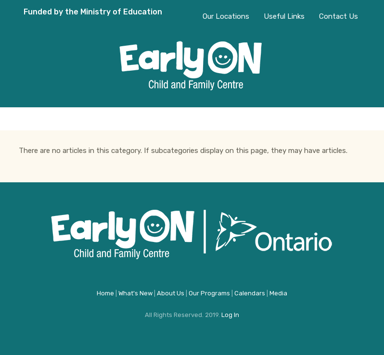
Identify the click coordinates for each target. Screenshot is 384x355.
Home (105, 293)
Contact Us (338, 16)
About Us (170, 293)
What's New (135, 293)
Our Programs (209, 293)
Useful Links (284, 16)
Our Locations (226, 16)
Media (278, 293)
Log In (230, 314)
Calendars (249, 293)
